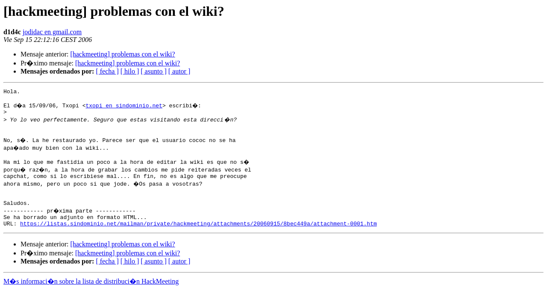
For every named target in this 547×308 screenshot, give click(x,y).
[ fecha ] (107, 71)
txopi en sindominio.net (125, 108)
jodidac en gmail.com (52, 32)
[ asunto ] (153, 71)
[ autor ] (179, 71)
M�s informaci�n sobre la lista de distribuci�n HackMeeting (91, 296)
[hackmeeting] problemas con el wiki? (122, 54)
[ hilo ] (130, 71)
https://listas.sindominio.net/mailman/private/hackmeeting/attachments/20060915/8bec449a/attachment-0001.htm (198, 239)
